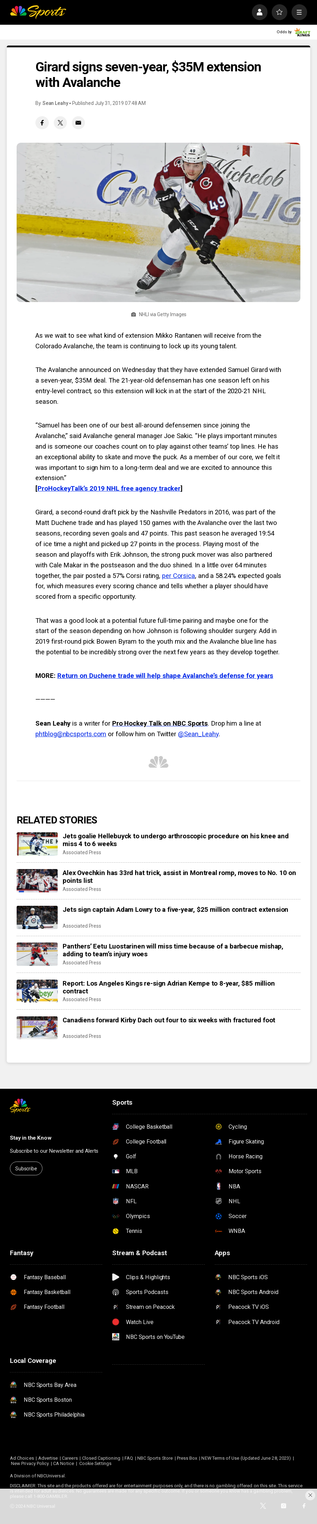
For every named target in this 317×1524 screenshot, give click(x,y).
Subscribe (26, 1168)
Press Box (187, 1458)
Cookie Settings (95, 1463)
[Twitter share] (60, 122)
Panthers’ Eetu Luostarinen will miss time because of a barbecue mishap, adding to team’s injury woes (173, 950)
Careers (69, 1458)
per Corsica (178, 576)
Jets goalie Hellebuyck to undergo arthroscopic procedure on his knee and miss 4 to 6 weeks (176, 840)
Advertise (48, 1458)
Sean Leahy (55, 103)
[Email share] (78, 122)
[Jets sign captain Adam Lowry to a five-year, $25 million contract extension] (37, 917)
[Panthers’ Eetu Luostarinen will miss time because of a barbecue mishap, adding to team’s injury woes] (37, 954)
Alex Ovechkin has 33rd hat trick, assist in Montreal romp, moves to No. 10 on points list (179, 877)
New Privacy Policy (30, 1463)
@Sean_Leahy (198, 734)
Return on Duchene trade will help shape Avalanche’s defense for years (165, 676)
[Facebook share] (41, 122)
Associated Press (82, 852)
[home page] (38, 12)
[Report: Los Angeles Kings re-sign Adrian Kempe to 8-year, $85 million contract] (37, 991)
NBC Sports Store (155, 1458)
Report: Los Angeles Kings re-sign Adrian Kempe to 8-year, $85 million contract (169, 987)
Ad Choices (22, 1458)
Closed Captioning (101, 1458)
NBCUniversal (51, 1475)
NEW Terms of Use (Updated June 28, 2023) (246, 1458)
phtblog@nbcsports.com (70, 734)
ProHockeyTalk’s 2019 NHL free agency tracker (109, 488)
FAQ (129, 1458)
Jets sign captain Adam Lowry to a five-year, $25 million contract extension (175, 910)
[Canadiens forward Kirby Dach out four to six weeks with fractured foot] (37, 1028)
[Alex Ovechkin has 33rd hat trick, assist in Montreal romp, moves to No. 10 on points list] (37, 880)
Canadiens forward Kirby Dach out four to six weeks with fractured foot (169, 1020)
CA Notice (63, 1463)
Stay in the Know (31, 1138)
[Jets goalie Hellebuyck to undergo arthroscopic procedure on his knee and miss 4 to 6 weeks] (37, 844)
